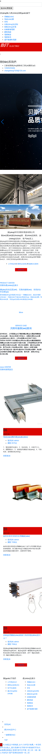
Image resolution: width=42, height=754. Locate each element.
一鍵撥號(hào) (9, 735)
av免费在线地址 (6, 750)
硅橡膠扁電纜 (9, 29)
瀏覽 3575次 (12, 455)
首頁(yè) (7, 724)
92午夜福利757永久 (33, 748)
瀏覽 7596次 (12, 658)
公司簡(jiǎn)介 (12, 682)
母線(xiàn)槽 (9, 19)
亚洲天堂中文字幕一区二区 (22, 750)
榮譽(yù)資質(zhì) (13, 685)
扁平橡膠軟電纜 (10, 40)
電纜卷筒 (7, 37)
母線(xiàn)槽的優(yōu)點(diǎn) (15, 449)
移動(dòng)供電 (10, 27)
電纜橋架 (7, 35)
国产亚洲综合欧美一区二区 (19, 753)
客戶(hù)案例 (12, 688)
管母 (6, 22)
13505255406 (9, 68)
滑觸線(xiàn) (9, 17)
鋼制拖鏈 (7, 32)
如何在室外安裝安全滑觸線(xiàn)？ (16, 549)
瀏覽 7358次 (12, 555)
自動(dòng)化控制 (11, 24)
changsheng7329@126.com (15, 71)
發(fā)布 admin (13, 452)
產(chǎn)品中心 (10, 730)
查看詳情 (27, 270)
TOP (6, 740)
